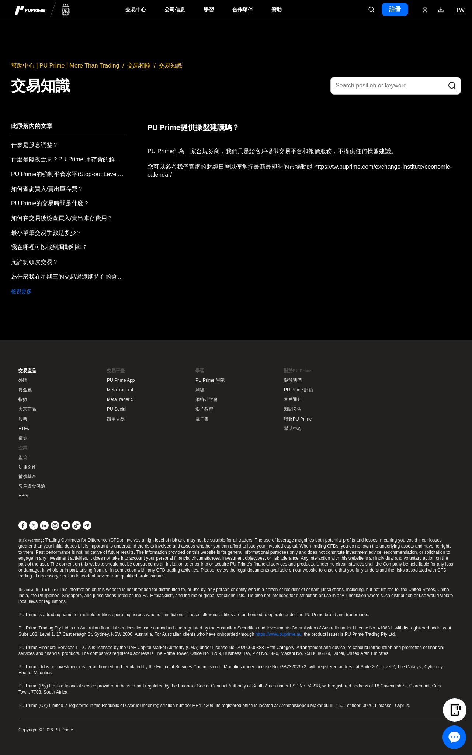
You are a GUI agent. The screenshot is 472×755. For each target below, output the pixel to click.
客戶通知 (293, 399)
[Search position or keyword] (395, 86)
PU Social (116, 409)
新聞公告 (293, 409)
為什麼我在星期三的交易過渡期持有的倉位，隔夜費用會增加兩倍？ (68, 277)
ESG (23, 495)
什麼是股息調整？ (34, 145)
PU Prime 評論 (298, 389)
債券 (22, 438)
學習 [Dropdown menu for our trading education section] (209, 10)
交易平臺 (116, 370)
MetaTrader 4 (120, 389)
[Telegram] (87, 525)
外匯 (22, 380)
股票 (22, 419)
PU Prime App (121, 380)
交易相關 (139, 65)
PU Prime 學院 (210, 380)
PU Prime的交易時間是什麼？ (50, 203)
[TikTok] (76, 525)
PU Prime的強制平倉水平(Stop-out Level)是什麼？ (68, 174)
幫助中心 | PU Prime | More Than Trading (65, 65)
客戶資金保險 (31, 486)
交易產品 (27, 370)
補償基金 (27, 476)
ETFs (23, 428)
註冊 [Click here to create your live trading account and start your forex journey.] (395, 9)
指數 (22, 399)
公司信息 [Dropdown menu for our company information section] (174, 10)
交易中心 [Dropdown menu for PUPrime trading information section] (135, 10)
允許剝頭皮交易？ (34, 262)
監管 (22, 457)
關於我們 (293, 380)
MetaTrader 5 (120, 399)
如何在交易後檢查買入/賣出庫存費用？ (62, 218)
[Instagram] (55, 525)
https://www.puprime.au (279, 634)
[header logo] (42, 9)
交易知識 (170, 65)
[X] (33, 525)
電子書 (202, 419)
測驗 (199, 389)
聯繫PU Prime (298, 419)
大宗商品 (27, 409)
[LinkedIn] (44, 525)
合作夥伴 (242, 10)
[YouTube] (65, 525)
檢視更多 (21, 291)
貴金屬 (25, 389)
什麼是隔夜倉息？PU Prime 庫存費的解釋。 (68, 159)
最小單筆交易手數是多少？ (46, 233)
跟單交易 (116, 419)
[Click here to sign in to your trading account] (425, 9)
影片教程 (204, 409)
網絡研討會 (206, 399)
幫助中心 (293, 428)
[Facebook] (22, 525)
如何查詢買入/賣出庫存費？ (47, 189)
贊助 (276, 10)
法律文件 (27, 467)
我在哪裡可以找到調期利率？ (49, 247)
